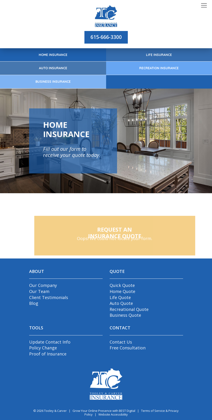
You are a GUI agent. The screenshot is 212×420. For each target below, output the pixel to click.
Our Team (39, 291)
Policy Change (43, 348)
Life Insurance (159, 55)
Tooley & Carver (55, 411)
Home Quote (122, 291)
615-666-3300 (106, 37)
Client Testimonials (48, 297)
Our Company (43, 285)
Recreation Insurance (159, 68)
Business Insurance (53, 81)
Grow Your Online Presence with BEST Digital (104, 411)
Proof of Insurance (47, 354)
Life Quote (120, 297)
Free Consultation (128, 348)
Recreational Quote (129, 309)
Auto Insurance (53, 68)
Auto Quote (121, 303)
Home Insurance (53, 55)
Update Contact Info (49, 342)
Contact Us (121, 342)
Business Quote (125, 315)
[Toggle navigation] (204, 5)
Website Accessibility (113, 414)
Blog (33, 303)
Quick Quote (122, 285)
